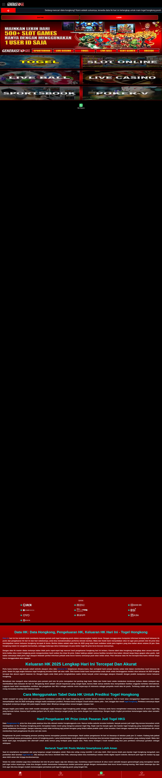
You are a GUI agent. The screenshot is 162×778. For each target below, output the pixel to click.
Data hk (6, 638)
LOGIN (118, 17)
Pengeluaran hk (13, 723)
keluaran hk (62, 669)
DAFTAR (40, 17)
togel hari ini (28, 755)
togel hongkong (130, 702)
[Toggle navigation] (3, 4)
